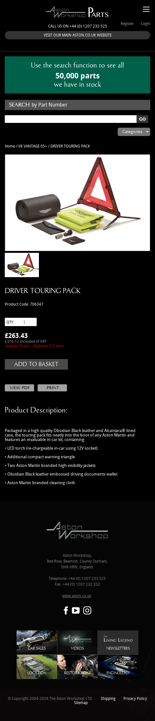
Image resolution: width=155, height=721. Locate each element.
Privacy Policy (135, 699)
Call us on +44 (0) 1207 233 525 (77, 26)
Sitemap (81, 703)
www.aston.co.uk (76, 596)
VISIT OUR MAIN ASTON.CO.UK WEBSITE (78, 35)
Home (10, 146)
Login (145, 24)
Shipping (108, 699)
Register (127, 24)
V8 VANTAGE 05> (32, 146)
